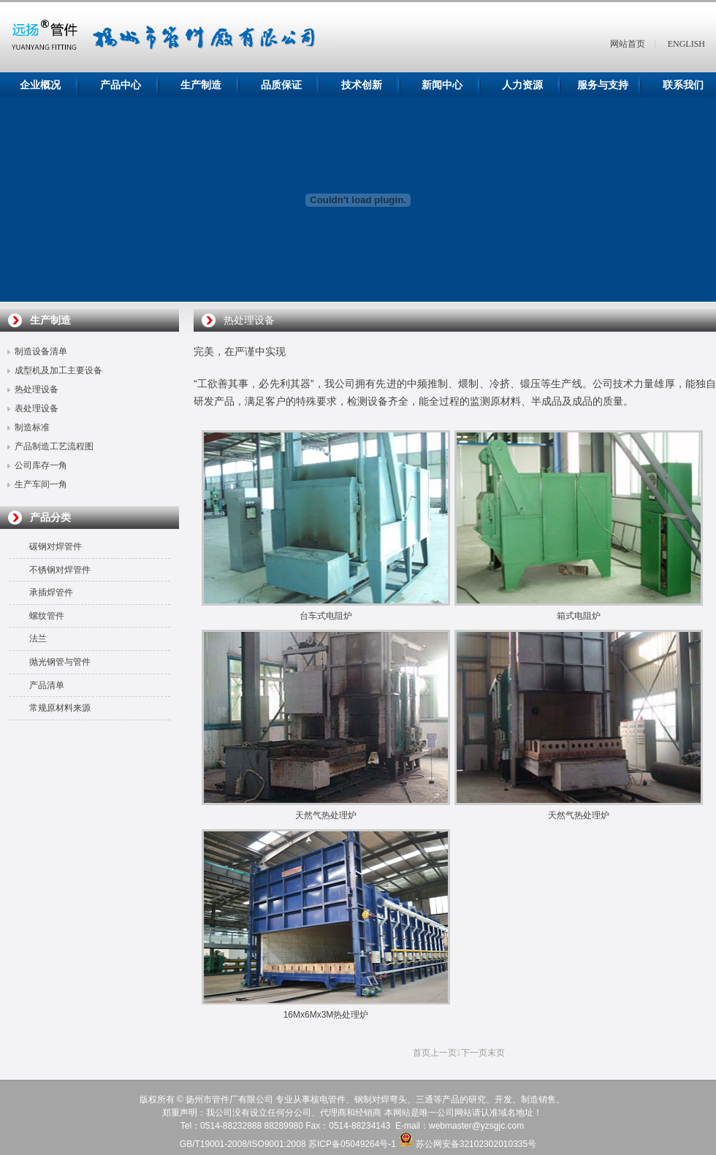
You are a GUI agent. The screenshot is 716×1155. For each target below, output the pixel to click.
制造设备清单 (41, 351)
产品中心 (120, 85)
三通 (424, 1099)
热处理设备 (36, 389)
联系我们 (683, 85)
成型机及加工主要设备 (58, 370)
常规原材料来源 (60, 708)
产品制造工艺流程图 (54, 446)
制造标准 (32, 427)
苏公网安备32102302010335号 (476, 1144)
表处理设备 (36, 408)
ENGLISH (686, 44)
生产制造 (200, 85)
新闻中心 (442, 85)
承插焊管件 (51, 592)
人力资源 (522, 85)
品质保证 (281, 85)
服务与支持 (602, 85)
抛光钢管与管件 (60, 662)
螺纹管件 (46, 616)
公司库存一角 (41, 465)
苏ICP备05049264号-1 (352, 1144)
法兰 (38, 638)
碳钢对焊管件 (55, 546)
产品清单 (46, 685)
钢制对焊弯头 (380, 1099)
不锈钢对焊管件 (60, 570)
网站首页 (627, 44)
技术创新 (361, 85)
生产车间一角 (41, 484)
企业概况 (40, 85)
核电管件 (328, 1099)
